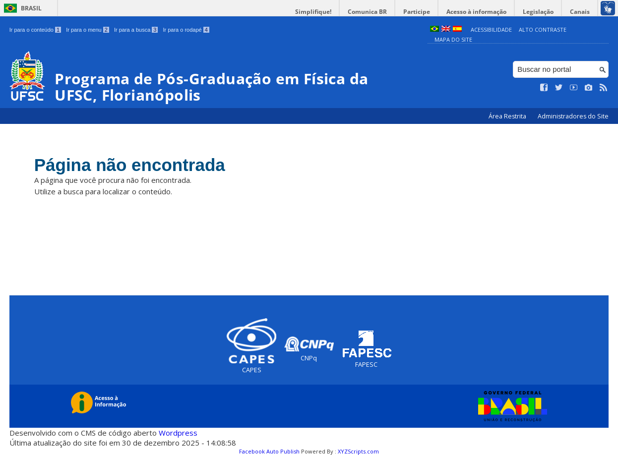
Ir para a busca (136, 30)
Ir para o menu (87, 30)
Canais (580, 11)
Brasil (31, 8)
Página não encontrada (129, 164)
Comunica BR (367, 11)
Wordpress (178, 433)
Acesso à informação (476, 11)
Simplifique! (313, 11)
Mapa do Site (453, 39)
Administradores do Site (573, 116)
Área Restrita (508, 116)
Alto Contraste (542, 29)
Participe (416, 11)
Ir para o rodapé (186, 30)
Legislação (538, 11)
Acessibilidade (491, 29)
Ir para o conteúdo (35, 30)
